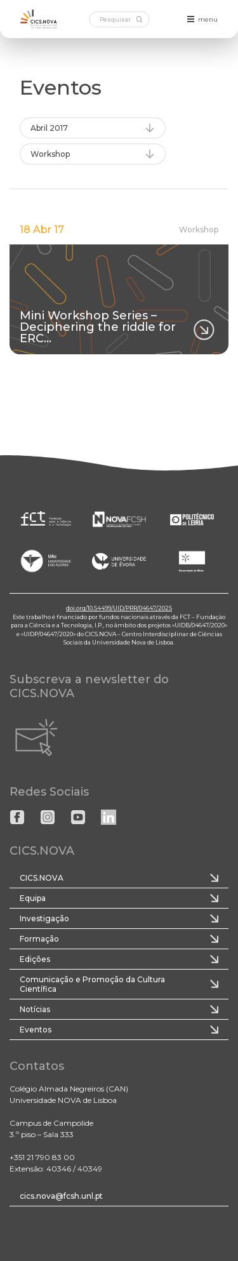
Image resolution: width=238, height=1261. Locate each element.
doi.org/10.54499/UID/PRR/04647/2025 (119, 607)
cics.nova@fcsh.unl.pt (61, 1196)
